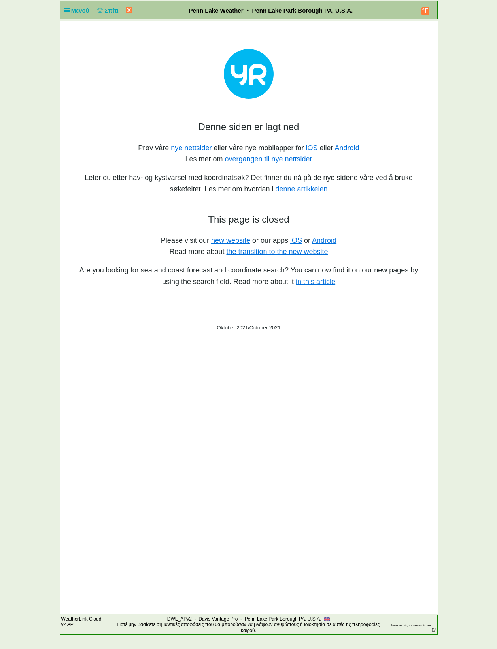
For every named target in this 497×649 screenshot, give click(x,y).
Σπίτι (107, 10)
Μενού (78, 10)
